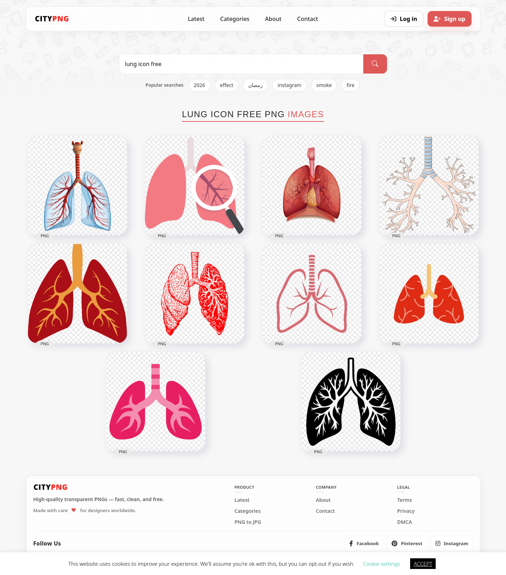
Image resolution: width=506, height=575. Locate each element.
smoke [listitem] (324, 85)
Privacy (406, 511)
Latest (196, 19)
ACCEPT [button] (423, 563)
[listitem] (364, 543)
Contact (307, 19)
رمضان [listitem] (255, 85)
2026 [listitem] (199, 85)
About (273, 19)
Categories (234, 19)
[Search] (375, 64)
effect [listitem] (226, 85)
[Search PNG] (241, 64)
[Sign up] (450, 19)
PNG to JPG (248, 522)
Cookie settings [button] (381, 563)
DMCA (404, 522)
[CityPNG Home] (52, 19)
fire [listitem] (350, 85)
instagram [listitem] (289, 85)
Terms (404, 500)
